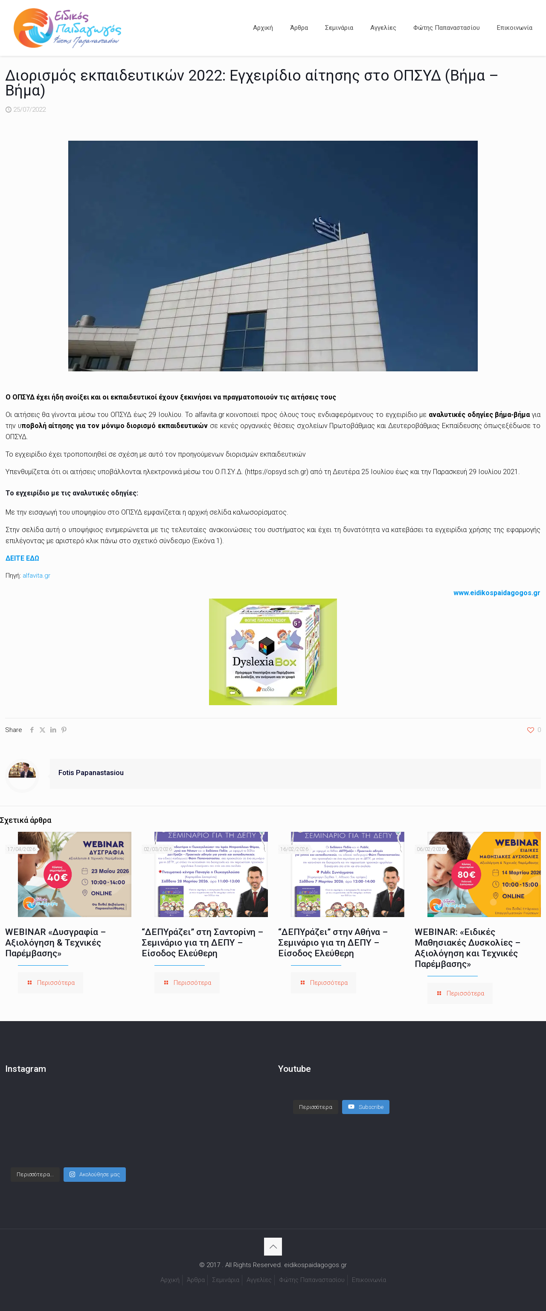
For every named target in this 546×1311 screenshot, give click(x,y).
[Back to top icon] (273, 1247)
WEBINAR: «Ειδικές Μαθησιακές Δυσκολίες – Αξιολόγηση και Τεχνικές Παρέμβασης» (467, 948)
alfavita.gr (36, 575)
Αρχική (170, 1280)
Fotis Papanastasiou (91, 773)
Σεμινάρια (225, 1280)
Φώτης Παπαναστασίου (312, 1280)
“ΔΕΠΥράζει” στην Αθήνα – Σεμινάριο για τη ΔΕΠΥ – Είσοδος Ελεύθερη (333, 942)
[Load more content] (315, 1107)
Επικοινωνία (369, 1280)
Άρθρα (196, 1280)
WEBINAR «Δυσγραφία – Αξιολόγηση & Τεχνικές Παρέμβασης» (55, 942)
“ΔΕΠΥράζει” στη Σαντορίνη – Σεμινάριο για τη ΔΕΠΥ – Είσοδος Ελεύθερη (202, 942)
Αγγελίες (259, 1280)
